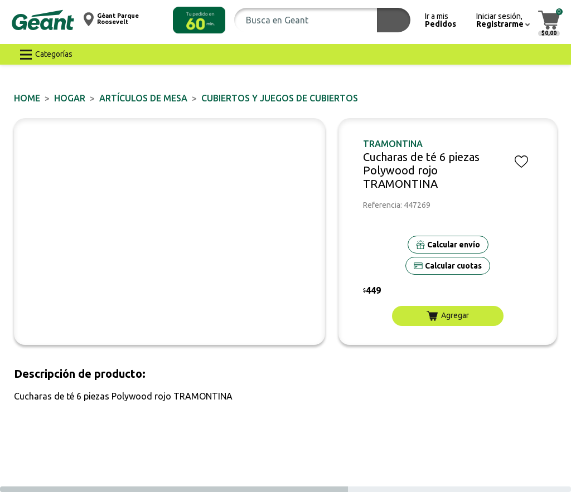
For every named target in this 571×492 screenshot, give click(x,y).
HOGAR (69, 98)
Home (27, 98)
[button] (199, 20)
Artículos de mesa (143, 98)
